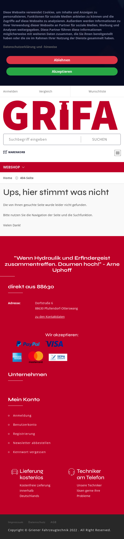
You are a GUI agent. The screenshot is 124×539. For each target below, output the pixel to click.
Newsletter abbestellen (32, 443)
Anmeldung (22, 415)
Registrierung (24, 434)
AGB (53, 522)
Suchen (99, 139)
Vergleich (45, 91)
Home (7, 178)
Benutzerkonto (25, 425)
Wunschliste (97, 91)
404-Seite (26, 178)
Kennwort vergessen (29, 452)
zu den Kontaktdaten (50, 317)
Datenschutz (36, 522)
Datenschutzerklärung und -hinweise (30, 47)
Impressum (15, 522)
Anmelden (10, 91)
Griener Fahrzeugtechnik (49, 530)
